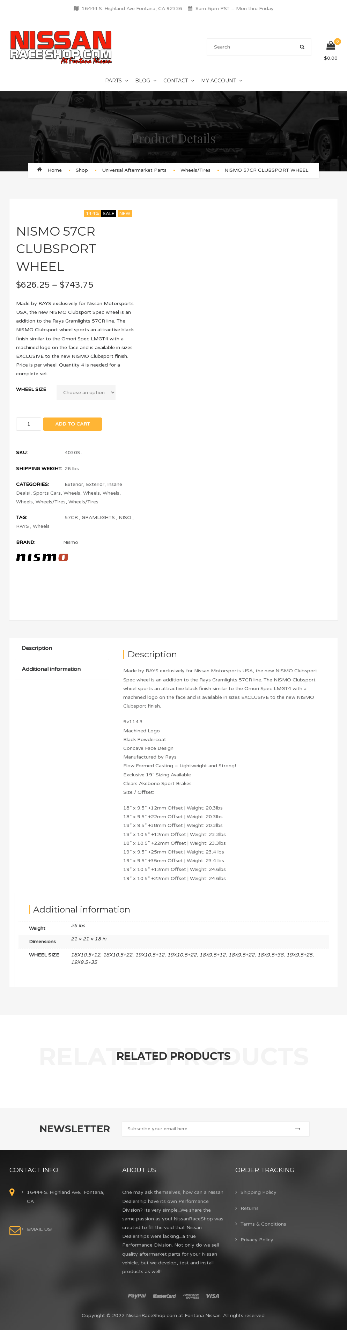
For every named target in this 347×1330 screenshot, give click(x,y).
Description (37, 648)
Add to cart (72, 424)
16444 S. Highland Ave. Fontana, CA (65, 1196)
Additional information (51, 669)
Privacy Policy (257, 1240)
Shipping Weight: (39, 469)
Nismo (70, 542)
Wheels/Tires (195, 170)
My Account (218, 80)
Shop (82, 170)
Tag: (21, 517)
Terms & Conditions (263, 1224)
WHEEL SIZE (31, 389)
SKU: (22, 453)
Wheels (72, 493)
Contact (175, 80)
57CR (71, 517)
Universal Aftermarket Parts (134, 170)
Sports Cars (47, 493)
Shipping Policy (258, 1192)
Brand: (25, 542)
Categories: (32, 484)
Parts (113, 80)
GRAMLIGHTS (98, 517)
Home (54, 170)
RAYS (22, 526)
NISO (125, 517)
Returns (250, 1208)
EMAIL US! (39, 1229)
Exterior (74, 484)
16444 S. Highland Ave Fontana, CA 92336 (132, 9)
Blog (142, 80)
